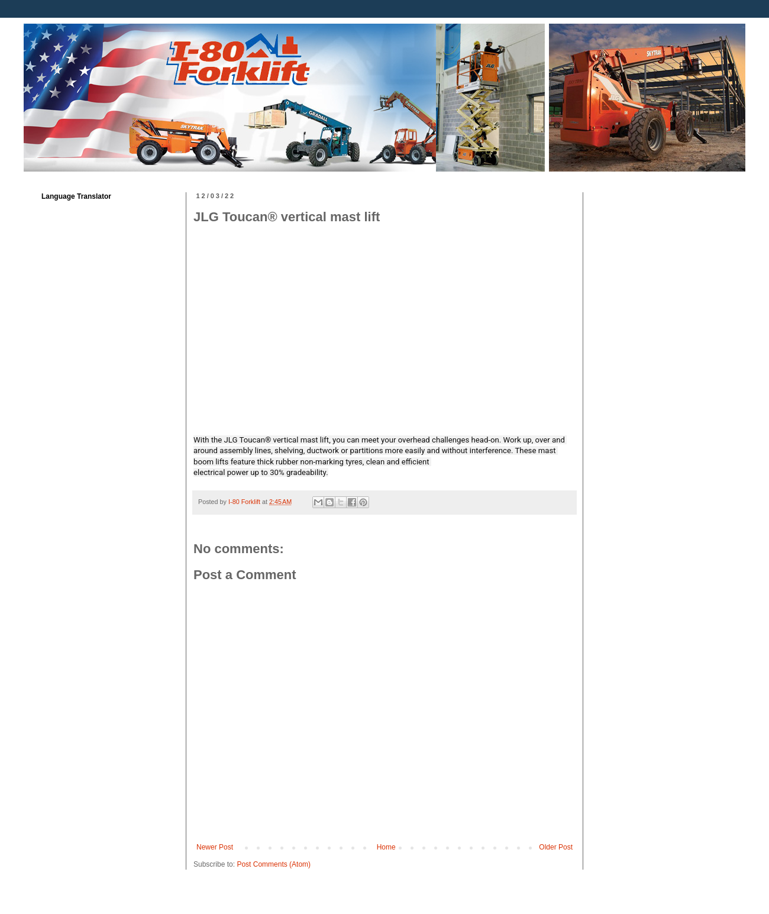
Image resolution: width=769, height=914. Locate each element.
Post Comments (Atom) (274, 864)
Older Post (556, 847)
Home (386, 847)
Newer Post (214, 847)
